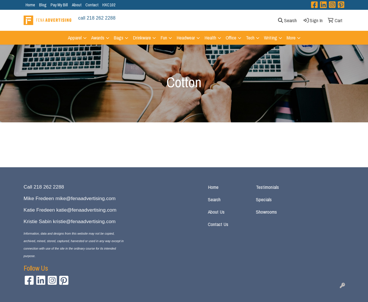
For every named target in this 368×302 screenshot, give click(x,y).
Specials (264, 199)
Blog (43, 5)
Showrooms (266, 211)
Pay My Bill (59, 5)
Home (30, 5)
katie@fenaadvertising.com (86, 210)
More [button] (291, 37)
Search (214, 199)
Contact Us (218, 224)
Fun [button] (163, 37)
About (76, 5)
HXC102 (109, 5)
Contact (91, 5)
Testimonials (267, 187)
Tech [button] (250, 37)
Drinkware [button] (142, 37)
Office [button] (231, 37)
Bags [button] (118, 37)
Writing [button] (270, 37)
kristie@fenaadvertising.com (84, 221)
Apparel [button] (75, 37)
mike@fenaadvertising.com (85, 198)
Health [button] (210, 37)
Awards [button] (97, 37)
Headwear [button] (186, 37)
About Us (216, 211)
